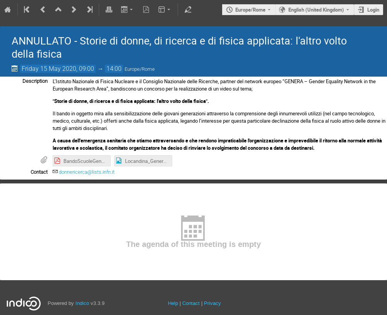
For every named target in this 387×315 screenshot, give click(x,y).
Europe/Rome (250, 9)
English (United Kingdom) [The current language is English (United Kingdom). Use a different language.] (316, 9)
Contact (191, 303)
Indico (82, 303)
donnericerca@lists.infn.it (87, 172)
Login (373, 9)
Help (173, 303)
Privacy (212, 303)
